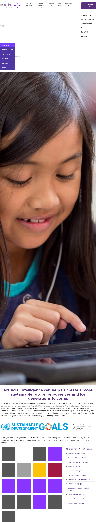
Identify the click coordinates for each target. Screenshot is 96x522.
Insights (68, 4)
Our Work (59, 4)
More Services (41, 6)
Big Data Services (29, 4)
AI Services (17, 6)
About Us (51, 4)
